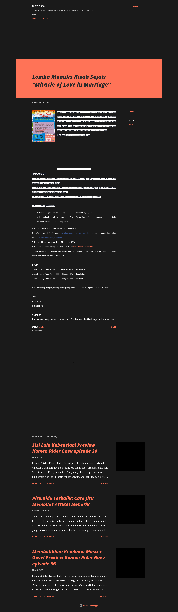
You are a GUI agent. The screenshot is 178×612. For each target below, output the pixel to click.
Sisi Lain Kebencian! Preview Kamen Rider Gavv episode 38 (64, 448)
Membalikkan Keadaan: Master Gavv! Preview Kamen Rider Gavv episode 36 (68, 557)
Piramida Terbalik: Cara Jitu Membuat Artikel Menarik (63, 501)
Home (35, 18)
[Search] (135, 6)
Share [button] (131, 111)
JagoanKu (39, 6)
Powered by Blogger (89, 605)
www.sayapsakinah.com (83, 247)
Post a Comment (46, 483)
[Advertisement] (89, 38)
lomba (131, 124)
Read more (103, 483)
